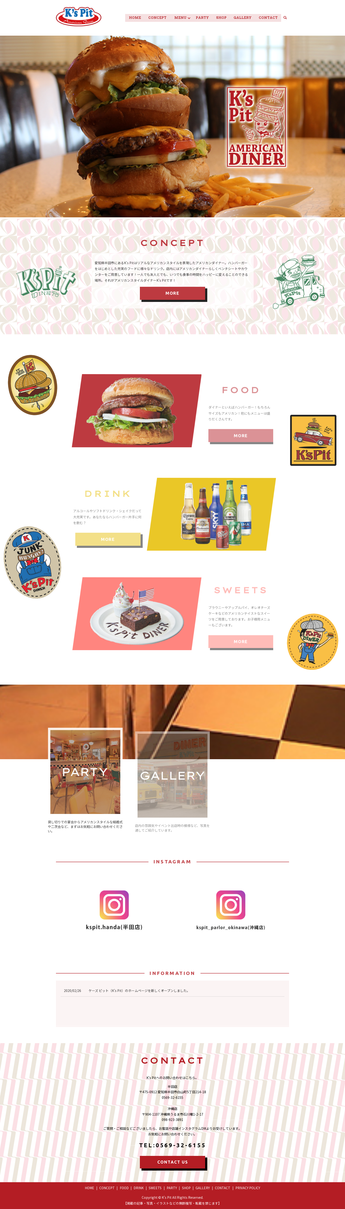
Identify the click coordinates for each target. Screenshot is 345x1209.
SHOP (219, 17)
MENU (177, 17)
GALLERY (242, 17)
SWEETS (155, 1187)
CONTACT (268, 17)
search (287, 17)
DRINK (139, 1187)
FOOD (124, 1187)
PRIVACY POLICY (247, 1187)
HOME (130, 17)
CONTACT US (172, 1161)
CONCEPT (153, 17)
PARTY (200, 17)
